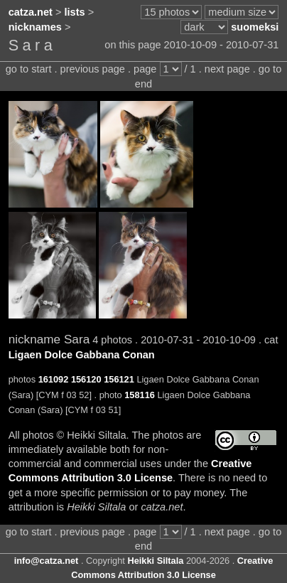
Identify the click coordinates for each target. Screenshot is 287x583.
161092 (53, 379)
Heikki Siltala (155, 560)
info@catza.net (46, 560)
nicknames (35, 27)
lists (75, 12)
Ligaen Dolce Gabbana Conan (82, 354)
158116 (139, 395)
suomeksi (254, 27)
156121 (119, 379)
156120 (86, 379)
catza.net (31, 12)
